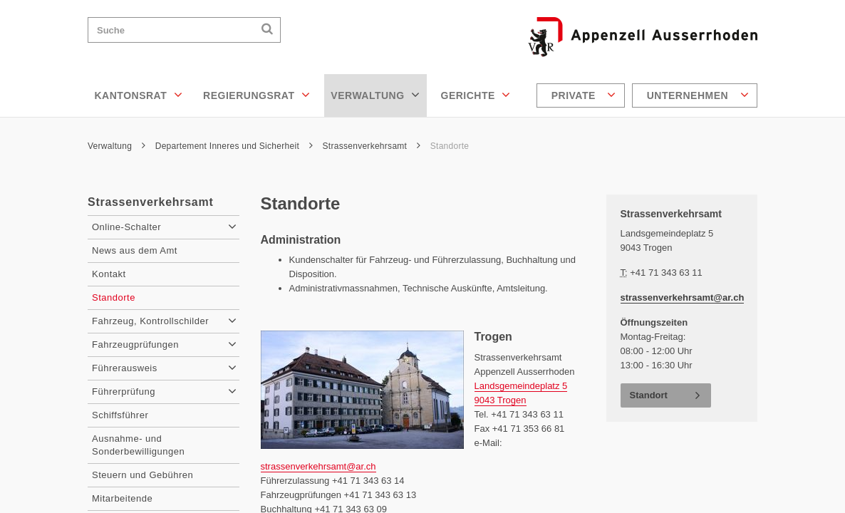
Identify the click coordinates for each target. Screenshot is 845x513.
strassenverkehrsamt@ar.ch (318, 466)
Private (583, 94)
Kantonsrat (139, 94)
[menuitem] (582, 95)
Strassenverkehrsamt (372, 146)
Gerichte (476, 94)
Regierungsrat (256, 94)
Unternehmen (698, 94)
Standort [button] (649, 395)
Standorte (450, 146)
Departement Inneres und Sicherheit (234, 146)
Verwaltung (375, 94)
